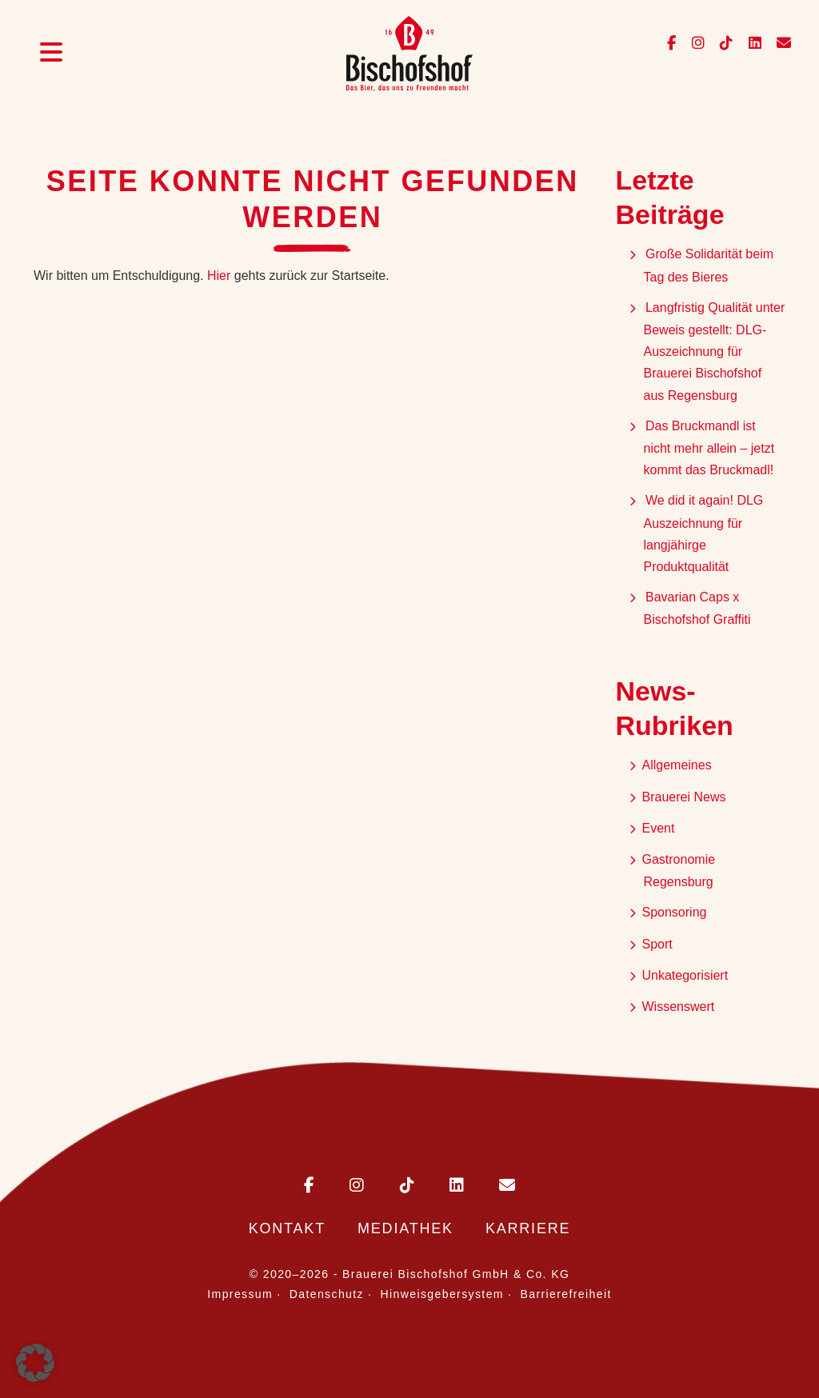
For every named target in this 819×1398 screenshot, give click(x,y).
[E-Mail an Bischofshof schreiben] (491, 1186)
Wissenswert (678, 1006)
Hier (218, 275)
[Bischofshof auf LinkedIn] (751, 43)
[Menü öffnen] (51, 55)
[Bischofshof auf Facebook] (673, 43)
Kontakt (287, 1228)
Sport (657, 944)
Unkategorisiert (685, 975)
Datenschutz (327, 1294)
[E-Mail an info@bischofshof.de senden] (778, 43)
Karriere (527, 1228)
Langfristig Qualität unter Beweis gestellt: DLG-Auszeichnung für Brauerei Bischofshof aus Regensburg (714, 351)
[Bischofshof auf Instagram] (694, 43)
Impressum (240, 1294)
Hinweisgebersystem (442, 1294)
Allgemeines (677, 765)
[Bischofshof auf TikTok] (722, 43)
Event (658, 828)
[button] (35, 1363)
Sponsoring (674, 912)
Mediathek (405, 1228)
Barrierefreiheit (566, 1294)
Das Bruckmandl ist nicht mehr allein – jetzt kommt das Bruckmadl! (710, 448)
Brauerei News (684, 797)
